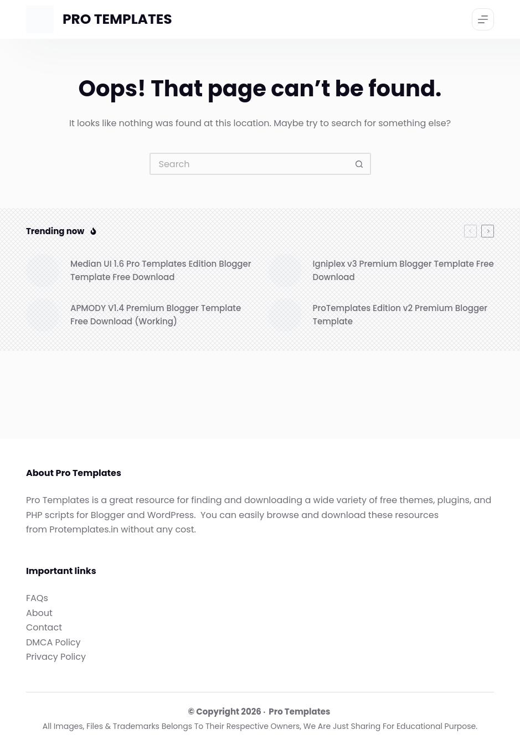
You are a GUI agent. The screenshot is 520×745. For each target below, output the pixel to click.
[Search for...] (249, 164)
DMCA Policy (53, 642)
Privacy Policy (56, 656)
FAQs (37, 598)
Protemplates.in (84, 529)
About (39, 613)
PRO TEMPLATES (117, 19)
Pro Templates (299, 711)
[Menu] (483, 19)
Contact (44, 627)
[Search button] (360, 164)
